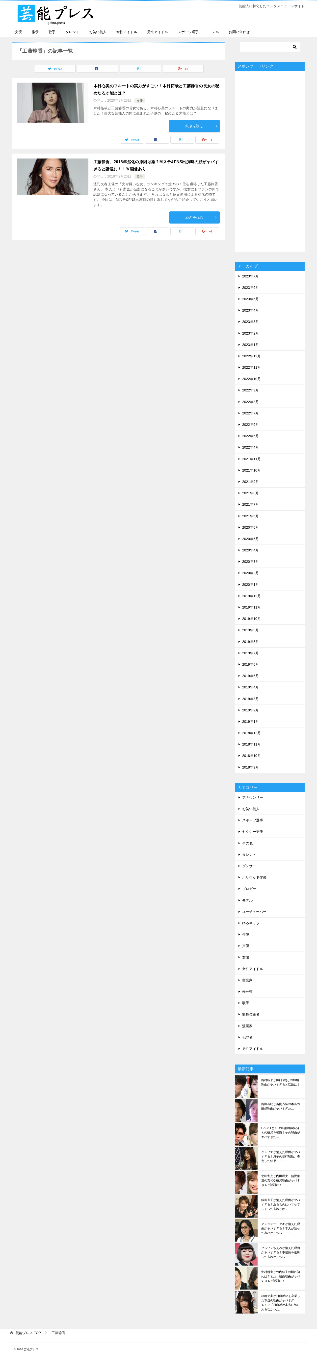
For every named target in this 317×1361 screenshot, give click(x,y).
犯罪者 (247, 1037)
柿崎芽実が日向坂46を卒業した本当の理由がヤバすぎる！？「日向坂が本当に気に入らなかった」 (280, 1302)
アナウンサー (252, 797)
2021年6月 (250, 516)
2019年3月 (250, 699)
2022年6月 (250, 425)
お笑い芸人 (97, 32)
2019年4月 (250, 687)
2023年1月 (250, 345)
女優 (18, 32)
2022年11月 (251, 367)
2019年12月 (251, 596)
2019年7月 (250, 653)
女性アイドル (126, 32)
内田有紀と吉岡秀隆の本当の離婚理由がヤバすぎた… (280, 1106)
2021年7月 (250, 504)
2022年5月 (250, 436)
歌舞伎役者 (251, 1014)
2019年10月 (251, 619)
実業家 (247, 980)
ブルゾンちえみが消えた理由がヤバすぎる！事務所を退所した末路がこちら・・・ (280, 1252)
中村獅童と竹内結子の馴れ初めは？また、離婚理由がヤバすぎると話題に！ (280, 1276)
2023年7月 (250, 276)
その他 (247, 843)
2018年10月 (251, 756)
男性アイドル (157, 32)
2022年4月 (250, 447)
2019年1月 (250, 722)
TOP (28, 1333)
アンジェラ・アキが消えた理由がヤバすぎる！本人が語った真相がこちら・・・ (280, 1228)
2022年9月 (250, 390)
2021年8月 (250, 493)
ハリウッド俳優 (254, 877)
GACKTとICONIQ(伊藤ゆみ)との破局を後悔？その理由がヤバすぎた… (280, 1132)
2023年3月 (250, 322)
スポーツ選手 (188, 32)
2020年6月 (250, 527)
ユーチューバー (254, 912)
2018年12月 (251, 733)
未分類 (247, 992)
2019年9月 (250, 630)
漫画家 (247, 1026)
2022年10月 (251, 379)
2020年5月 (250, 539)
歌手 (52, 32)
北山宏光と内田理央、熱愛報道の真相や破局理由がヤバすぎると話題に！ (280, 1180)
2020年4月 (250, 550)
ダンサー (249, 866)
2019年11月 (251, 607)
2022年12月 (251, 356)
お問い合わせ (239, 32)
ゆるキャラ (251, 923)
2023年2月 (250, 333)
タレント (72, 32)
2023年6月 (250, 288)
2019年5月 (250, 676)
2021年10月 (251, 470)
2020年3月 (250, 562)
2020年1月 (250, 585)
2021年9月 (250, 482)
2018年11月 (251, 744)
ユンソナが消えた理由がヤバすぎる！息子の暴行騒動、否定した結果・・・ (280, 1156)
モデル (214, 32)
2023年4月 (250, 310)
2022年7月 (250, 413)
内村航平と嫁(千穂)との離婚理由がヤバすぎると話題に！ (280, 1082)
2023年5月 (250, 299)
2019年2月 (250, 710)
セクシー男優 (252, 832)
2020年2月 (250, 573)
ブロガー (249, 889)
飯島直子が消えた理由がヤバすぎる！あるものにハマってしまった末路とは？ (280, 1204)
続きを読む (201, 126)
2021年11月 (251, 459)
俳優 (35, 32)
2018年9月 (250, 767)
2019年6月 (250, 664)
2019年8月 (250, 642)
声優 (245, 946)
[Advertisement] (270, 161)
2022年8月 (250, 402)
